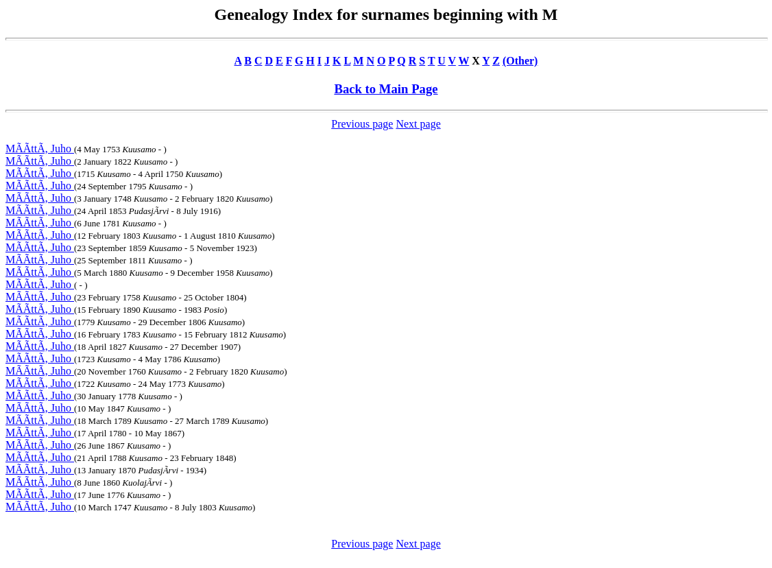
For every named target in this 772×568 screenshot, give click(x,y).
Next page (418, 124)
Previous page (362, 124)
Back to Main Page (385, 89)
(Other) (520, 61)
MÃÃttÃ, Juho (39, 148)
